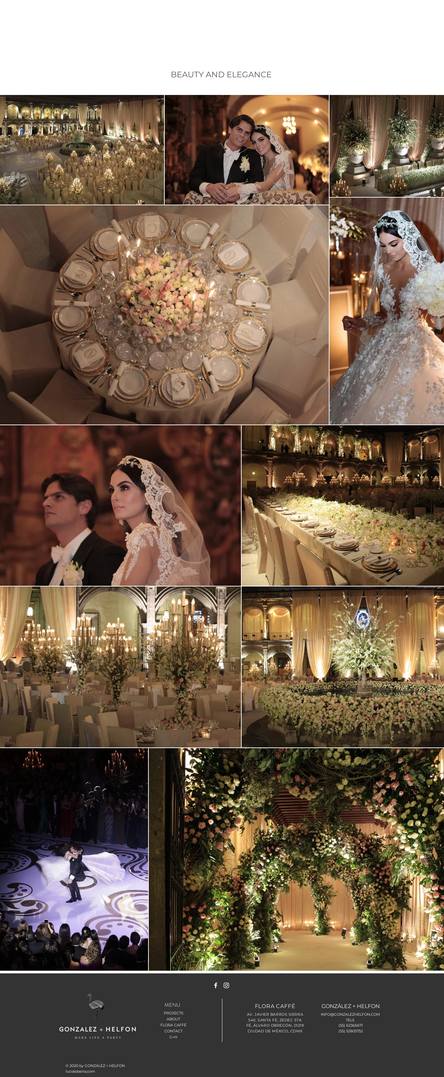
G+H (173, 1037)
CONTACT (173, 1031)
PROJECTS (173, 1013)
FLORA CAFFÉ (173, 1025)
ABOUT (173, 1019)
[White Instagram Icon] (226, 985)
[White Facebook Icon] (215, 985)
